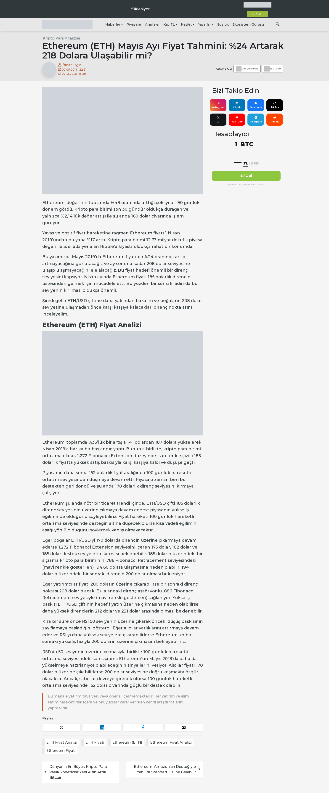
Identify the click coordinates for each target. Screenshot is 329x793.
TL (245, 163)
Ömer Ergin (70, 65)
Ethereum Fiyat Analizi (171, 742)
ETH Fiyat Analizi (61, 742)
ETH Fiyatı (94, 742)
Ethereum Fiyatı (61, 750)
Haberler (112, 24)
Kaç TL (169, 24)
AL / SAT (257, 14)
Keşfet (186, 24)
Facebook (256, 105)
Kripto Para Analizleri (62, 38)
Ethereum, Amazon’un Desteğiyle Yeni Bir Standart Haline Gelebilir (167, 769)
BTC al (246, 176)
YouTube (237, 119)
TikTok (275, 105)
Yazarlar (204, 24)
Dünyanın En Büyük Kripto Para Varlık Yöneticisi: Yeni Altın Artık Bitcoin (75, 772)
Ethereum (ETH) (127, 742)
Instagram (218, 105)
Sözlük (223, 24)
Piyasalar (134, 24)
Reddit (275, 119)
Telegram (256, 119)
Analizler (152, 24)
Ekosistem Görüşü (248, 24)
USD (255, 163)
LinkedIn (237, 105)
